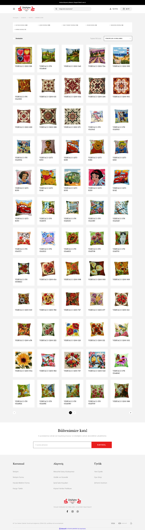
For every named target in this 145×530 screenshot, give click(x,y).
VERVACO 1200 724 (96, 66)
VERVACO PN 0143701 (119, 250)
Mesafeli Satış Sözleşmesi (64, 472)
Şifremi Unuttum (100, 483)
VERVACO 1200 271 (72, 127)
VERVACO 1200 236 (96, 97)
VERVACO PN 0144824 (21, 402)
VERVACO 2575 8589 (70, 159)
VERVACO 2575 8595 (46, 159)
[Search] (72, 9)
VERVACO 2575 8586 (95, 159)
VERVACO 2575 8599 (21, 189)
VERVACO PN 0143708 (94, 250)
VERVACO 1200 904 (23, 371)
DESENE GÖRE (39, 17)
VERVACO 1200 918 (23, 66)
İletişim (15, 472)
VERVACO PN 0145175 (21, 250)
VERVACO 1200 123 (72, 340)
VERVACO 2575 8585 (119, 159)
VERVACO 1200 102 (121, 340)
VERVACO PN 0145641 (94, 128)
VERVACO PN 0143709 (94, 402)
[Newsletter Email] (72, 445)
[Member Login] (113, 9)
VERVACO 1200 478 (23, 340)
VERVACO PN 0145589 (94, 220)
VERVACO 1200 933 (121, 66)
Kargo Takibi (18, 488)
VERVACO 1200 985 (48, 371)
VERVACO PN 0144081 (45, 402)
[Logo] (26, 8)
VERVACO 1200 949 (72, 66)
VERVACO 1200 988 (121, 401)
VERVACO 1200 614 (47, 280)
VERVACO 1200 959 (23, 310)
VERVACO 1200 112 (96, 340)
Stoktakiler (19, 38)
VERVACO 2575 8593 (70, 189)
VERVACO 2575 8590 (21, 220)
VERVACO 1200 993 (96, 280)
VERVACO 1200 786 (47, 310)
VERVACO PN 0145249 (119, 220)
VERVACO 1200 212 (47, 340)
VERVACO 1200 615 (121, 310)
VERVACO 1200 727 (72, 310)
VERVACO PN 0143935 (119, 128)
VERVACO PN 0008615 (21, 281)
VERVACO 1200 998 (72, 280)
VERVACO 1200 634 (72, 97)
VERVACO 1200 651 (47, 97)
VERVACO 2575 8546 (46, 189)
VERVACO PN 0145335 (21, 98)
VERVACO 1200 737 (72, 371)
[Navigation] (14, 9)
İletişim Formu (18, 477)
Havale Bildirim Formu (21, 483)
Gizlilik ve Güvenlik (61, 477)
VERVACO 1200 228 (48, 127)
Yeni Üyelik (98, 472)
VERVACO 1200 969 (121, 280)
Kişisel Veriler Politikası (63, 488)
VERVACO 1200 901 (121, 97)
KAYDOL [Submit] (101, 445)
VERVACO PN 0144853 (70, 250)
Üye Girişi (98, 477)
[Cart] (126, 9)
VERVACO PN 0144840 (119, 372)
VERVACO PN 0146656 (70, 220)
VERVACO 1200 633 (23, 127)
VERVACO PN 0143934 (21, 159)
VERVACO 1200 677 (96, 310)
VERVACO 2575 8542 (119, 189)
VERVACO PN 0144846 (45, 67)
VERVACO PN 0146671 (45, 220)
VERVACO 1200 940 (97, 371)
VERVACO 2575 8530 (95, 189)
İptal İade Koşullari (61, 483)
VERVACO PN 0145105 (45, 250)
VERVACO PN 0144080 (70, 402)
